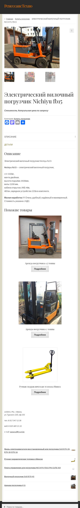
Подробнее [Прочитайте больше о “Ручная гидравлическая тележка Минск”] (40, 392)
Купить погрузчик (22, 19)
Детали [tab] (8, 144)
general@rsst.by (17, 432)
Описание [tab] (10, 136)
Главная (9, 19)
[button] (72, 30)
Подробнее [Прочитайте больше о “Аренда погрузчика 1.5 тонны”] (40, 269)
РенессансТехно (18, 6)
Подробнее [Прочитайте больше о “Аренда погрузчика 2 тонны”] (40, 334)
